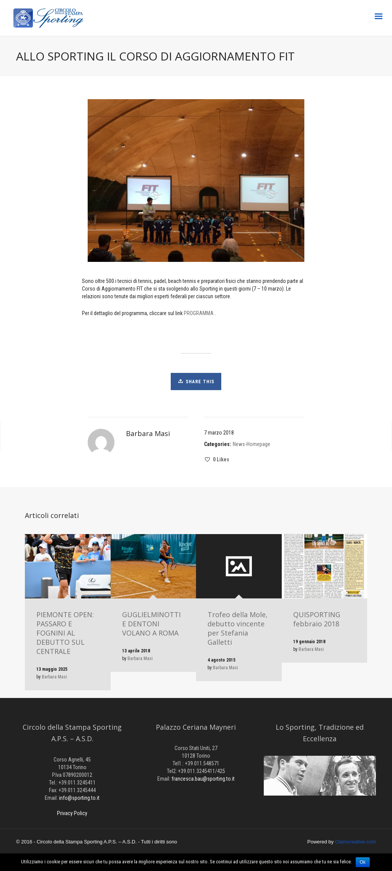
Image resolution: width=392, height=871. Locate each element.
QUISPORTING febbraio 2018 (316, 619)
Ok (363, 862)
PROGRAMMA (199, 313)
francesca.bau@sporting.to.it (203, 779)
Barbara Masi (54, 677)
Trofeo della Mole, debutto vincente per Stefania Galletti (237, 628)
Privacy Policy (72, 813)
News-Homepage (251, 444)
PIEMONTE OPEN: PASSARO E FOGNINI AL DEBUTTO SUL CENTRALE (65, 633)
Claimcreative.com (355, 842)
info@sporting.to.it (79, 798)
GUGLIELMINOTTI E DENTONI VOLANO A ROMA (151, 623)
